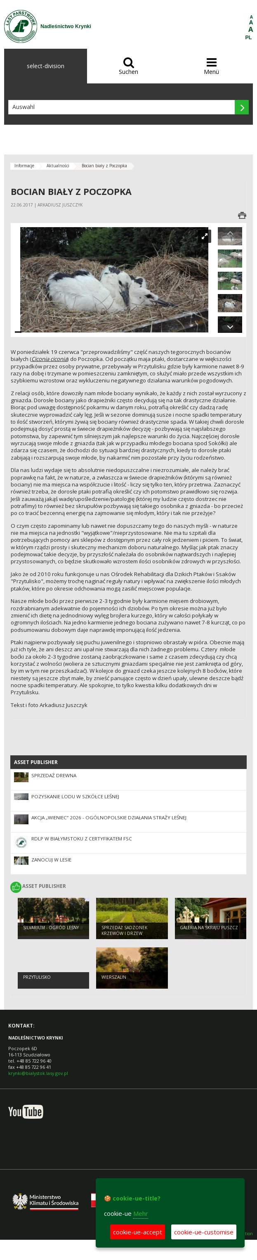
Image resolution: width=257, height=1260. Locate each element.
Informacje (24, 165)
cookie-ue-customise (203, 1232)
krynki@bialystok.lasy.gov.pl (38, 1073)
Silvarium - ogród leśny (51, 927)
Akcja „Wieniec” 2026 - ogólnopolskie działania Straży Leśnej (108, 817)
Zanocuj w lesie (51, 860)
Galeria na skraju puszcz (209, 927)
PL (248, 37)
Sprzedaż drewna (53, 775)
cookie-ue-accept (137, 1232)
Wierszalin (113, 977)
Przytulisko (37, 977)
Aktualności (58, 165)
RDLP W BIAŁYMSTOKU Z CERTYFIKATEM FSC (81, 838)
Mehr (140, 1213)
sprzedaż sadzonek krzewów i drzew (124, 931)
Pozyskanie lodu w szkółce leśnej (75, 796)
